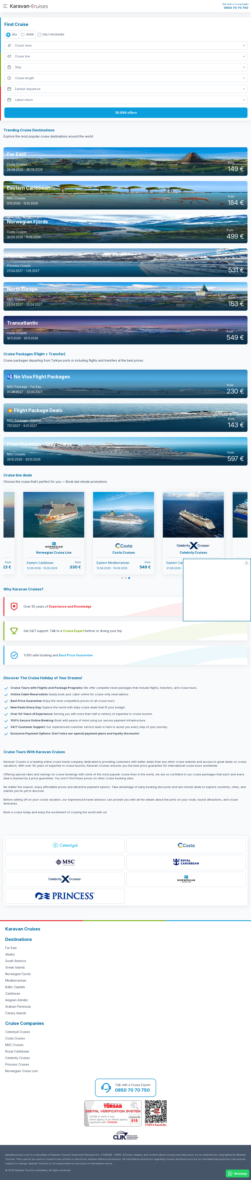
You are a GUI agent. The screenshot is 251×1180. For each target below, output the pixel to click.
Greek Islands (15, 967)
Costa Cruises (15, 1038)
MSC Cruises (14, 1045)
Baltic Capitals (15, 987)
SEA (14, 34)
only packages (53, 34)
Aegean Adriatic (16, 1000)
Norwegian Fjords (18, 974)
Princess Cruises (17, 1064)
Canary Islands (15, 1013)
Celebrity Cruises (17, 1058)
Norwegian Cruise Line (21, 1071)
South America (15, 961)
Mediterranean (15, 980)
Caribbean (12, 993)
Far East (11, 948)
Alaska (10, 954)
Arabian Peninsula (18, 1006)
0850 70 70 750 (236, 7)
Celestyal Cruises (17, 1032)
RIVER (30, 34)
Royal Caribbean (17, 1051)
